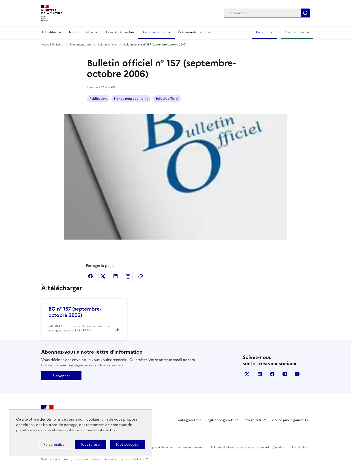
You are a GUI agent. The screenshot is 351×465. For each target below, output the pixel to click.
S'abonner (61, 375)
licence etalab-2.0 (132, 459)
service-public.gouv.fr (287, 420)
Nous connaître (81, 32)
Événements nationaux (195, 32)
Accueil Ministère (52, 45)
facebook (272, 374)
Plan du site (299, 448)
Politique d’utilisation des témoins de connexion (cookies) (248, 448)
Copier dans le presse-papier (140, 276)
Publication (98, 98)
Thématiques (294, 32)
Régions (262, 32)
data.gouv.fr (187, 420)
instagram (284, 374)
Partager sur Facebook (90, 276)
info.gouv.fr (252, 420)
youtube (297, 374)
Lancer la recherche (305, 13)
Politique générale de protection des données (174, 448)
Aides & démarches (119, 32)
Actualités (48, 32)
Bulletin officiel (107, 45)
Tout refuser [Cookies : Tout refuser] (90, 444)
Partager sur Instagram (128, 276)
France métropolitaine (131, 98)
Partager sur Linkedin (115, 276)
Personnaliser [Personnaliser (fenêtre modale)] (54, 444)
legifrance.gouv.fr (220, 420)
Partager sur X (102, 276)
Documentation (153, 32)
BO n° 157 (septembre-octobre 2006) (74, 312)
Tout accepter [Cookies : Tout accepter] (127, 444)
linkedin (259, 374)
